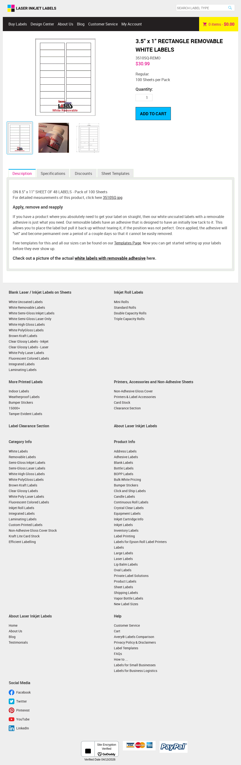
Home (13, 625)
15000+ (14, 408)
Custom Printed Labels (25, 524)
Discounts (83, 173)
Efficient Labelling (22, 541)
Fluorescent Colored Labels (29, 358)
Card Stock (122, 402)
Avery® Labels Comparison (134, 636)
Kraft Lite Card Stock (24, 536)
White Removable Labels (27, 307)
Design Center (42, 24)
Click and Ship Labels (130, 491)
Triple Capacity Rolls (129, 319)
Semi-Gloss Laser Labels (27, 468)
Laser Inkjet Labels (32, 8)
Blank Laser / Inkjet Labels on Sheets (40, 292)
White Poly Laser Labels (26, 352)
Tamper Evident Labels (25, 413)
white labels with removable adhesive (110, 258)
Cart (117, 631)
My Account (131, 24)
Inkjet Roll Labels (128, 292)
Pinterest (23, 710)
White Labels (18, 451)
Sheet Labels (123, 587)
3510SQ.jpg (112, 197)
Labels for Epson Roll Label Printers (140, 541)
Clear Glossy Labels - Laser (28, 347)
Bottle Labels (123, 468)
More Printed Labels (26, 381)
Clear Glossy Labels (23, 491)
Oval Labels (122, 570)
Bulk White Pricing (127, 479)
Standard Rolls (125, 307)
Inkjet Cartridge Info (128, 519)
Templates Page (127, 243)
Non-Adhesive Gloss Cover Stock (33, 530)
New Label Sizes (126, 604)
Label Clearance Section (29, 425)
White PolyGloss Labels (26, 330)
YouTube (22, 719)
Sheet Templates (115, 173)
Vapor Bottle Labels (128, 598)
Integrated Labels (22, 364)
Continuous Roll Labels (131, 502)
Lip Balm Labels (126, 564)
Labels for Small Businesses (135, 665)
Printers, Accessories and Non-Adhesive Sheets (153, 381)
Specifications (53, 173)
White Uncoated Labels (26, 302)
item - (218, 24)
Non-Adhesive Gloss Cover (133, 391)
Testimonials (18, 642)
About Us (65, 24)
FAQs (118, 653)
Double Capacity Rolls (130, 313)
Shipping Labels (126, 592)
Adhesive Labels (126, 457)
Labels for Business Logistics (135, 670)
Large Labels (123, 553)
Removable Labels (22, 457)
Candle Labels (124, 496)
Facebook (23, 692)
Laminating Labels (22, 369)
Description (22, 173)
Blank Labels (123, 462)
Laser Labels (123, 558)
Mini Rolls (121, 302)
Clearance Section (127, 408)
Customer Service (103, 24)
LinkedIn (22, 728)
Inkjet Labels (123, 524)
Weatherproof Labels (24, 397)
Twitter (21, 701)
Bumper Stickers (21, 402)
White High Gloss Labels (27, 324)
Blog (80, 24)
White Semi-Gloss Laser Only (30, 319)
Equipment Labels (127, 513)
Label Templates (126, 648)
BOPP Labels (123, 474)
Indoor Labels (19, 391)
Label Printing (124, 536)
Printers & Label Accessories (135, 397)
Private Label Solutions (131, 575)
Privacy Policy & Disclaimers (135, 642)
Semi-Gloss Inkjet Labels (27, 462)
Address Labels (125, 451)
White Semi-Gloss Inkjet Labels (31, 313)
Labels (119, 547)
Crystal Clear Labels (129, 508)
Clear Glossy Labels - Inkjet (28, 341)
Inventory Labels (126, 530)
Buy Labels (17, 24)
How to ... (121, 659)
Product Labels (125, 581)
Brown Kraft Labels (23, 335)
